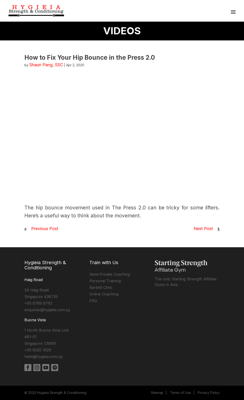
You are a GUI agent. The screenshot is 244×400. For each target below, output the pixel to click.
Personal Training (105, 280)
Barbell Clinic (101, 287)
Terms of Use (180, 393)
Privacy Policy (209, 393)
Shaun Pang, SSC (46, 64)
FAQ (93, 300)
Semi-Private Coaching (109, 274)
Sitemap (157, 393)
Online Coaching (103, 294)
